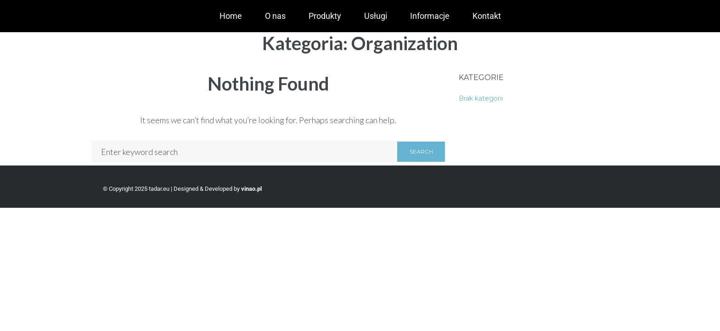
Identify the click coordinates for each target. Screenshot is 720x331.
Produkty (325, 16)
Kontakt (486, 16)
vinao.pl (251, 188)
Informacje (430, 16)
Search (421, 151)
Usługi (375, 16)
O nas (275, 16)
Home (230, 16)
